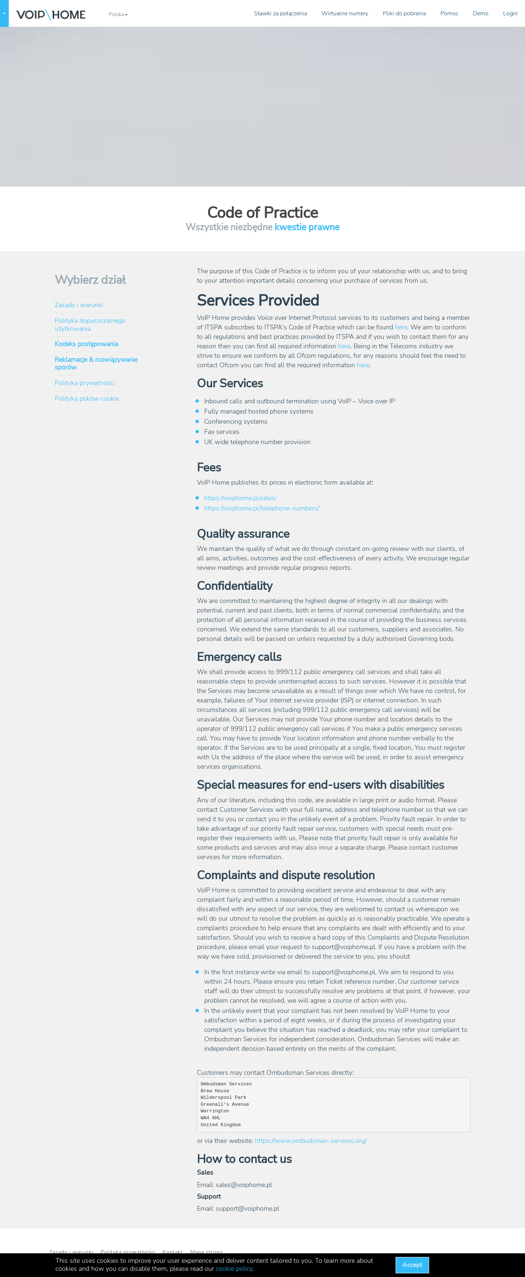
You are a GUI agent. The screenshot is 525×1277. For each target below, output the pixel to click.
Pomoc (449, 13)
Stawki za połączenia (280, 13)
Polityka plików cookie (87, 398)
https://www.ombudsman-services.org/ (311, 1140)
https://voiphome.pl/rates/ (240, 498)
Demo (481, 13)
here (401, 327)
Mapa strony (206, 1252)
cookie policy (234, 1268)
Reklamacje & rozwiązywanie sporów (96, 363)
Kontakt (173, 1252)
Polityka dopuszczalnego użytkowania (90, 324)
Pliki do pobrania (404, 13)
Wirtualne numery (345, 13)
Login (510, 13)
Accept (412, 1265)
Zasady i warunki (79, 305)
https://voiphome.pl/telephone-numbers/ (261, 508)
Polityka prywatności (85, 383)
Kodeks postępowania (86, 344)
